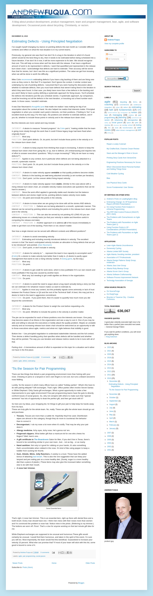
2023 (109, 347)
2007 (109, 433)
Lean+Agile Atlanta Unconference (120, 245)
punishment (135, 117)
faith (111, 110)
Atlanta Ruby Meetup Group (118, 268)
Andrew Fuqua (25, 357)
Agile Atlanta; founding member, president (123, 254)
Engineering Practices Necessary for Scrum (124, 162)
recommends (27, 79)
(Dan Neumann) (45, 245)
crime (118, 107)
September (113, 401)
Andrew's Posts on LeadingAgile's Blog (122, 199)
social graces (40, 556)
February (113, 425)
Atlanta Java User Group (116, 266)
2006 (109, 436)
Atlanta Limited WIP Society (117, 251)
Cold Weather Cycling (115, 174)
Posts (109, 54)
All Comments (112, 59)
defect (25, 361)
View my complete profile (114, 44)
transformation (128, 128)
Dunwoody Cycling (114, 248)
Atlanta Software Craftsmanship (119, 274)
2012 (109, 371)
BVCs (135, 102)
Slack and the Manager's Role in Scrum (122, 153)
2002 (109, 447)
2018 (109, 358)
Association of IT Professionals (119, 257)
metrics (131, 115)
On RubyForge (112, 294)
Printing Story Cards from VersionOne (121, 158)
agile (20, 361)
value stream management (125, 130)
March (112, 422)
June (111, 411)
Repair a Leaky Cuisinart (116, 144)
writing (109, 133)
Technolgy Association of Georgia (120, 281)
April (111, 418)
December (113, 381)
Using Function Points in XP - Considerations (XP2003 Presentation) (122, 228)
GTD (139, 110)
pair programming (29, 556)
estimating (31, 361)
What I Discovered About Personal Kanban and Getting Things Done (123, 168)
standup (107, 125)
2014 (109, 364)
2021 (109, 351)
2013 (109, 368)
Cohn (62, 128)
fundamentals (125, 110)
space (129, 122)
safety (106, 122)
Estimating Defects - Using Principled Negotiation (47, 41)
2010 (109, 378)
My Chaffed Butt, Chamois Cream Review (123, 149)
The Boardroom (41, 439)
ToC (109, 128)
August (112, 404)
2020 (109, 354)
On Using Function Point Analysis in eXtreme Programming (121, 208)
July (111, 408)
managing (117, 115)
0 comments (45, 357)
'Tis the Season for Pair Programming (38, 368)
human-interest (112, 112)
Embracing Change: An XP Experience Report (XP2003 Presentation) (122, 203)
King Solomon (111, 337)
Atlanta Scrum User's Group (118, 271)
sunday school (127, 125)
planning (122, 117)
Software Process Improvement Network (122, 277)
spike (136, 122)
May (111, 415)
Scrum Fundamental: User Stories (120, 187)
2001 (109, 450)
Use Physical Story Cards (117, 183)
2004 (109, 443)
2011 (109, 375)
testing (138, 125)
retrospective (133, 120)
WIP (139, 130)
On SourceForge (113, 291)
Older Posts (90, 563)
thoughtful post (38, 107)
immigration (124, 112)
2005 (109, 440)
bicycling (123, 102)
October (112, 398)
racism (107, 120)
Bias (108, 178)
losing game (67, 259)
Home (54, 563)
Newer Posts (18, 563)
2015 (109, 361)
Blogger (81, 583)
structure (116, 125)
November (113, 394)
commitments (124, 105)
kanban (134, 112)
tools (116, 128)
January (112, 428)
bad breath (37, 457)
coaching (108, 104)
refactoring (118, 120)
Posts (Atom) (28, 567)
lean (106, 115)
